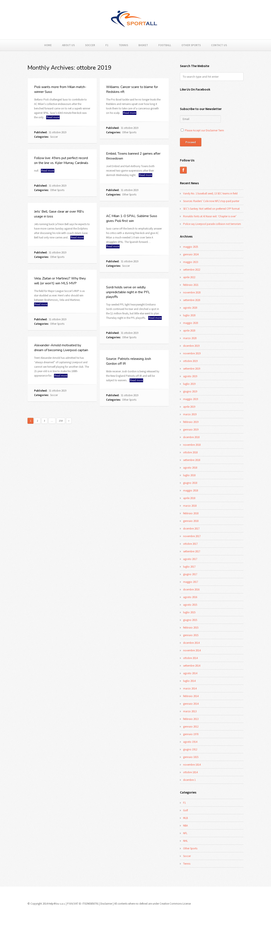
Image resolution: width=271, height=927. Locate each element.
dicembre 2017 (191, 528)
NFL (185, 833)
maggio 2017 (190, 582)
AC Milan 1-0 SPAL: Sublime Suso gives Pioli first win (131, 218)
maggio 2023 (190, 262)
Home (48, 45)
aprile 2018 (189, 498)
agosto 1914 (190, 742)
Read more (53, 117)
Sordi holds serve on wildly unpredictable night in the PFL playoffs (128, 292)
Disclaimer (106, 903)
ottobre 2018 (190, 452)
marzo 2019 (189, 414)
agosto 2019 (190, 376)
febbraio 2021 (190, 285)
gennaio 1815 (190, 757)
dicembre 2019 (191, 346)
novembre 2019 (191, 353)
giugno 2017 (190, 574)
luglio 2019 (189, 384)
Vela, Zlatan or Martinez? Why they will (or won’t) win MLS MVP (60, 280)
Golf (185, 810)
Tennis (123, 45)
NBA (185, 825)
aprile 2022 (189, 277)
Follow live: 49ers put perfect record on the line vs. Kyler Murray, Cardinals (61, 160)
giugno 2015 (190, 620)
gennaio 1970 (190, 734)
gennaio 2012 (190, 726)
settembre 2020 (191, 300)
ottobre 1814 (190, 772)
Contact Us (219, 45)
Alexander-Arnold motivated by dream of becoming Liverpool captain (61, 347)
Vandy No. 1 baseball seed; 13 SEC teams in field (210, 193)
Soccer (90, 45)
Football (164, 45)
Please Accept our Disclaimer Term (204, 130)
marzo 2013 (189, 711)
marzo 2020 (189, 338)
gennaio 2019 (190, 429)
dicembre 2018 (191, 437)
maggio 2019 (190, 399)
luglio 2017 (189, 566)
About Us (68, 45)
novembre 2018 (191, 445)
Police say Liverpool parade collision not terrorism (212, 224)
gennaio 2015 (190, 635)
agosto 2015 (190, 605)
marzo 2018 (189, 506)
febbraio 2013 (190, 719)
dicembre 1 (189, 780)
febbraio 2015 (190, 627)
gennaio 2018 (190, 521)
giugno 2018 (190, 483)
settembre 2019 (191, 368)
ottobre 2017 (190, 544)
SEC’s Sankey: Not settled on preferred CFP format (211, 208)
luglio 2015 (189, 612)
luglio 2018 (189, 475)
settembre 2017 (191, 551)
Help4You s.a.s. (56, 903)
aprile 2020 (189, 330)
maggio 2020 (190, 323)
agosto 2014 (190, 673)
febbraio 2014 (190, 696)
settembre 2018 (191, 460)
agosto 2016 (190, 597)
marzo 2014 (189, 688)
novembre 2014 (191, 650)
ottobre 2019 (190, 361)
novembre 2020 (191, 292)
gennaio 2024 (190, 254)
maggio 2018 (190, 490)
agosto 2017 (190, 559)
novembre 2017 (191, 536)
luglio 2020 (189, 315)
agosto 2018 (190, 467)
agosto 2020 (190, 307)
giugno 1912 (190, 749)
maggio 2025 (190, 247)
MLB (185, 818)
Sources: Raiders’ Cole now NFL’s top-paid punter (211, 201)
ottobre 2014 (190, 658)
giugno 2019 (190, 391)
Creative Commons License (175, 903)
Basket (143, 45)
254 (61, 420)
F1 (106, 45)
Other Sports (191, 45)
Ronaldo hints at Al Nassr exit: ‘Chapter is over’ (209, 216)
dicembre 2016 (191, 589)
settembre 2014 (191, 665)
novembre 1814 (191, 764)
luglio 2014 (189, 681)
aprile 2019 (189, 406)
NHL (185, 841)
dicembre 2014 (191, 643)
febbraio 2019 (190, 422)
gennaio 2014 (190, 704)
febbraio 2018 (190, 513)
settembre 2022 (191, 269)
